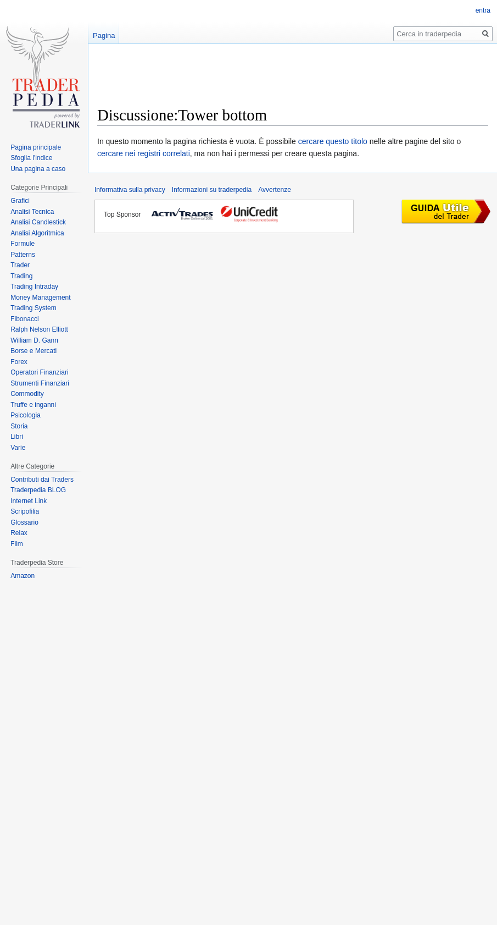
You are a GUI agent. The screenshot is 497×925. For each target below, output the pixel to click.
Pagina (104, 35)
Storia (18, 426)
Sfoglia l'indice (31, 158)
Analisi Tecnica (32, 212)
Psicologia (25, 415)
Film (16, 544)
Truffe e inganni (33, 405)
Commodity (27, 394)
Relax (18, 533)
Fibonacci (24, 319)
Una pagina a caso (37, 169)
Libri (16, 437)
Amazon (22, 576)
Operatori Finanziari (39, 372)
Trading (21, 276)
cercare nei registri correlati (143, 153)
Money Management (40, 297)
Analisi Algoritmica (37, 233)
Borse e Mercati (33, 351)
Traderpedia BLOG (38, 490)
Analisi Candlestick (38, 222)
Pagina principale (35, 147)
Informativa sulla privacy (129, 190)
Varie (17, 448)
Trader (20, 265)
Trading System (33, 308)
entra (483, 10)
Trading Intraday (34, 286)
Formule (22, 243)
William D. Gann (34, 340)
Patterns (22, 254)
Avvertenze (274, 190)
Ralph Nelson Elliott (39, 329)
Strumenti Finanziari (39, 383)
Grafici (20, 201)
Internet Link (28, 501)
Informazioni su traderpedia (212, 190)
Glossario (24, 522)
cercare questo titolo (332, 141)
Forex (18, 362)
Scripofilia (24, 511)
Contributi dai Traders (42, 479)
